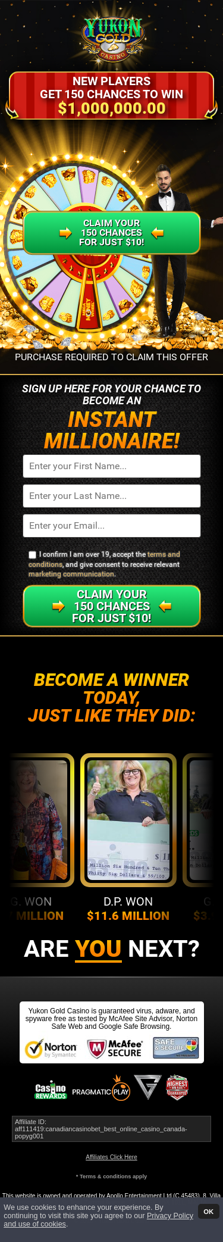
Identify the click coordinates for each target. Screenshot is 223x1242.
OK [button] (208, 1211)
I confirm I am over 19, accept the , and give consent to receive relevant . (104, 564)
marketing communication (71, 574)
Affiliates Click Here (111, 1157)
